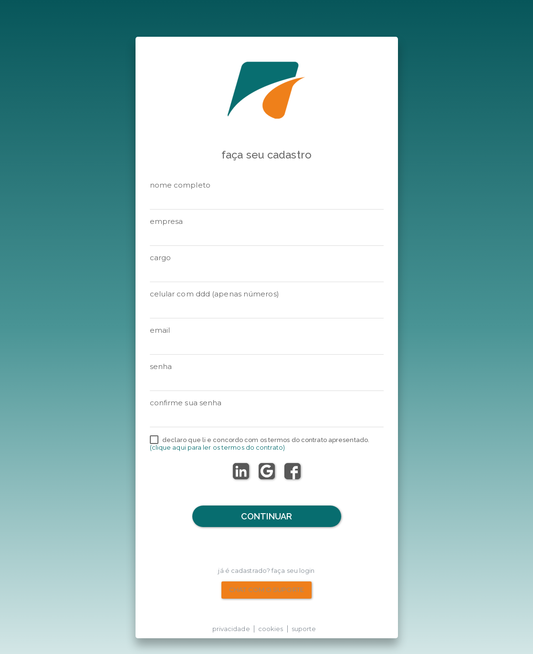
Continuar (266, 516)
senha (161, 366)
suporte (304, 629)
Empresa (166, 221)
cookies (270, 629)
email (160, 330)
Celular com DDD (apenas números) (214, 293)
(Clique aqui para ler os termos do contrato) (217, 447)
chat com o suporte (266, 589)
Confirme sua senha (186, 402)
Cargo (160, 257)
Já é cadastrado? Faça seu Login (266, 570)
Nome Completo (180, 185)
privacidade (231, 629)
